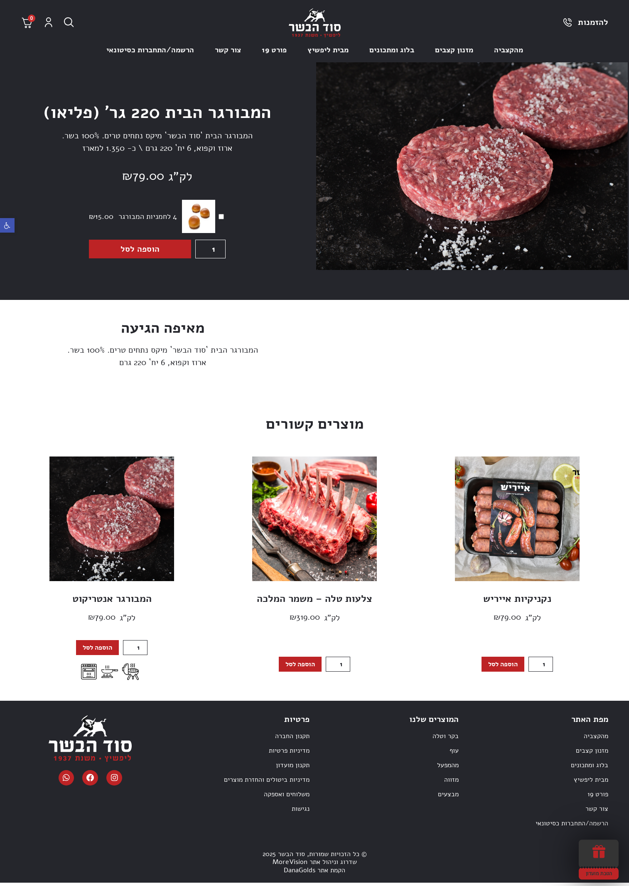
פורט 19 (274, 50)
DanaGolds (299, 873)
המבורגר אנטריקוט (112, 600)
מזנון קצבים (454, 50)
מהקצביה (508, 50)
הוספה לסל (139, 250)
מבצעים (448, 798)
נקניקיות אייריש (517, 600)
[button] (7, 225)
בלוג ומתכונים (391, 50)
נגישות (301, 812)
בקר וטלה (445, 740)
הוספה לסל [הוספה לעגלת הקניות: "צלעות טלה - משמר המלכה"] (299, 667)
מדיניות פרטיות (289, 754)
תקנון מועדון (293, 769)
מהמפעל (448, 769)
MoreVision (290, 865)
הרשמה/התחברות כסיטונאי (150, 50)
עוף (454, 754)
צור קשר (228, 50)
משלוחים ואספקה (287, 798)
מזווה (451, 783)
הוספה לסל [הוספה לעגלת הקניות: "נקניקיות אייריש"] (501, 667)
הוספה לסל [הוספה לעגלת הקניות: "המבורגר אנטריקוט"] (96, 650)
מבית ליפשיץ (328, 50)
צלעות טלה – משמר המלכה (314, 600)
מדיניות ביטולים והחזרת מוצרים (267, 783)
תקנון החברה (292, 740)
